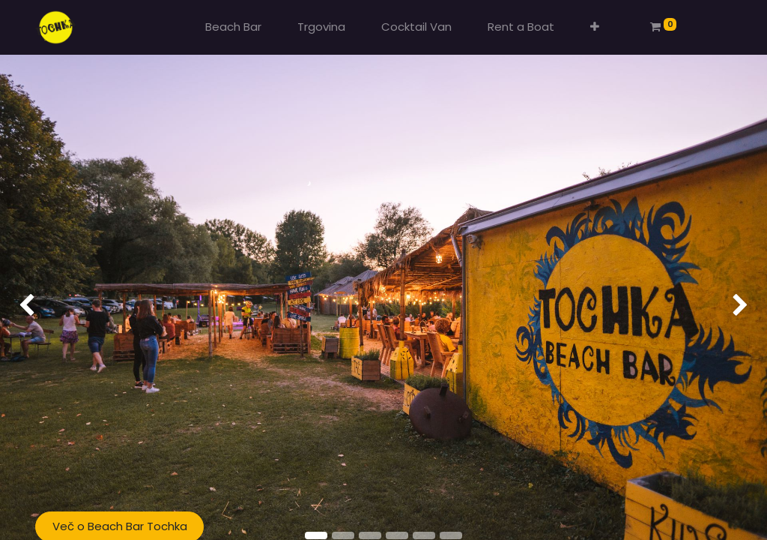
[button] (594, 27)
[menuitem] (233, 27)
